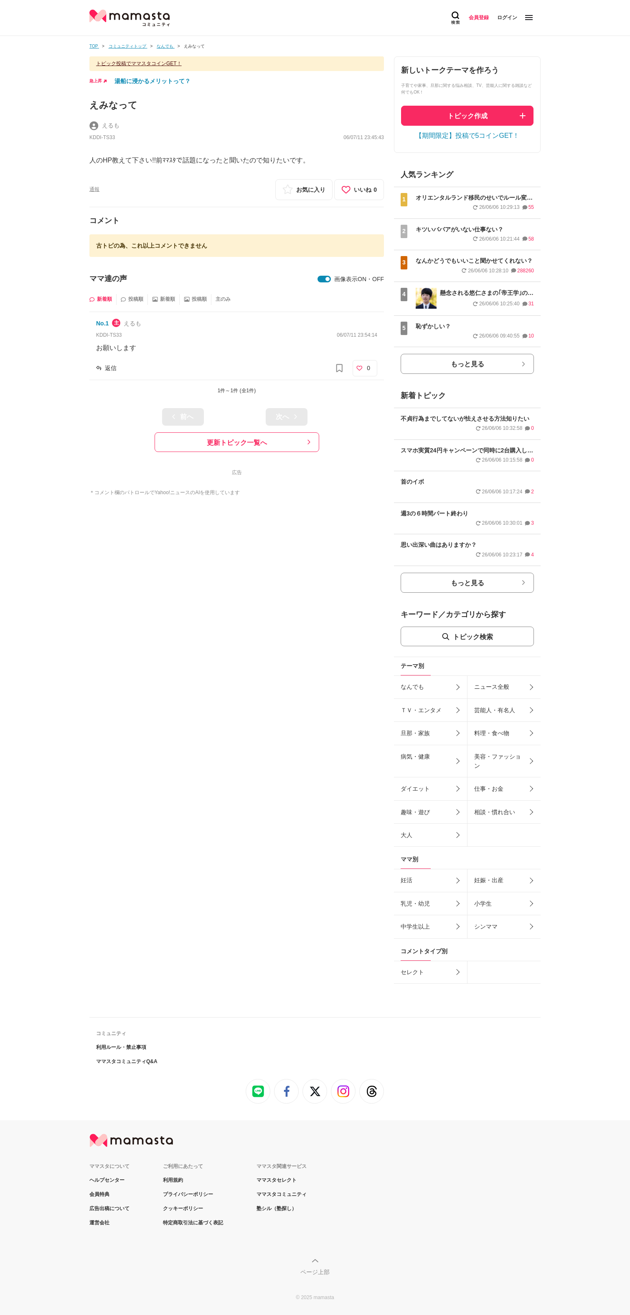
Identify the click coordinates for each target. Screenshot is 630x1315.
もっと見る (467, 364)
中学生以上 (415, 926)
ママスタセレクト (277, 1180)
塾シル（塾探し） (277, 1208)
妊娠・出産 (488, 880)
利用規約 (173, 1180)
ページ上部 (315, 1272)
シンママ (486, 926)
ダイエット (415, 788)
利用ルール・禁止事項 (121, 1047)
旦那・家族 (415, 733)
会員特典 (99, 1194)
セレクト (412, 972)
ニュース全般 (491, 686)
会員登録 (479, 17)
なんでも (412, 686)
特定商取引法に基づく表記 (193, 1222)
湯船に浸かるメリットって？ (152, 81)
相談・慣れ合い (494, 812)
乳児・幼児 (415, 903)
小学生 (483, 903)
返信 (111, 368)
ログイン (507, 17)
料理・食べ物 (491, 733)
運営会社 (99, 1222)
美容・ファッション (497, 761)
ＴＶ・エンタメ (421, 710)
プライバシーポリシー (188, 1194)
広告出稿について (109, 1208)
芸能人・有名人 (494, 710)
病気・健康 (415, 756)
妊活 (406, 880)
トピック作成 (467, 115)
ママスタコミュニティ (282, 1194)
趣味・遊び (415, 812)
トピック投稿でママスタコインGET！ (139, 63)
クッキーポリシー (183, 1208)
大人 (406, 835)
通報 (94, 189)
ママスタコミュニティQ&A (127, 1061)
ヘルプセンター (106, 1180)
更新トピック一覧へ (237, 442)
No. (102, 323)
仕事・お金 (488, 788)
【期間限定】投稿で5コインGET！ (467, 135)
